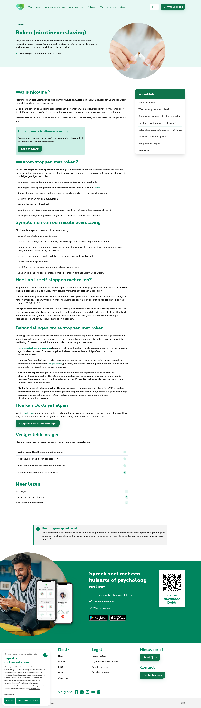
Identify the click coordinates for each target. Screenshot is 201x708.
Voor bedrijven (76, 7)
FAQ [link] (100, 7)
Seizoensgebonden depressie (72, 497)
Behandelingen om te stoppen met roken (160, 130)
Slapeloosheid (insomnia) (72, 502)
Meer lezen (144, 150)
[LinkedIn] (82, 692)
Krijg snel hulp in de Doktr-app (37, 423)
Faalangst (72, 491)
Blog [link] (122, 7)
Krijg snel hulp (30, 149)
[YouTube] (93, 692)
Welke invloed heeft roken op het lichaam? (72, 452)
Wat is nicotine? (146, 102)
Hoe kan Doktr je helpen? (152, 137)
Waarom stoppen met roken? (153, 109)
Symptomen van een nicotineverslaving (159, 116)
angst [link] (52, 364)
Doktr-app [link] (28, 413)
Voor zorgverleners (55, 7)
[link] (20, 7)
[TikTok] (98, 692)
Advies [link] (91, 7)
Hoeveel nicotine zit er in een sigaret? (72, 458)
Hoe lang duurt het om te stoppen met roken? (72, 465)
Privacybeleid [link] (99, 656)
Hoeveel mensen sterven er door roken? (72, 472)
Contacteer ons (152, 675)
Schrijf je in (150, 657)
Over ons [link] (111, 7)
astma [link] (96, 188)
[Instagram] (87, 692)
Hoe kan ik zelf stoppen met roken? (157, 123)
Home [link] (61, 656)
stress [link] (59, 364)
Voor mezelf (34, 7)
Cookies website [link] (100, 667)
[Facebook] (76, 692)
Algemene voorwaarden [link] (105, 661)
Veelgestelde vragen (149, 144)
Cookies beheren (101, 672)
